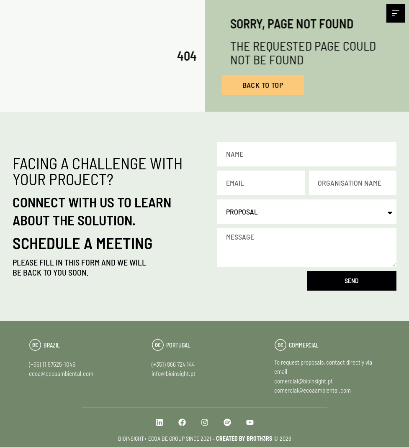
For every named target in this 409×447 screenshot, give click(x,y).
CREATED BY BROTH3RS (244, 438)
